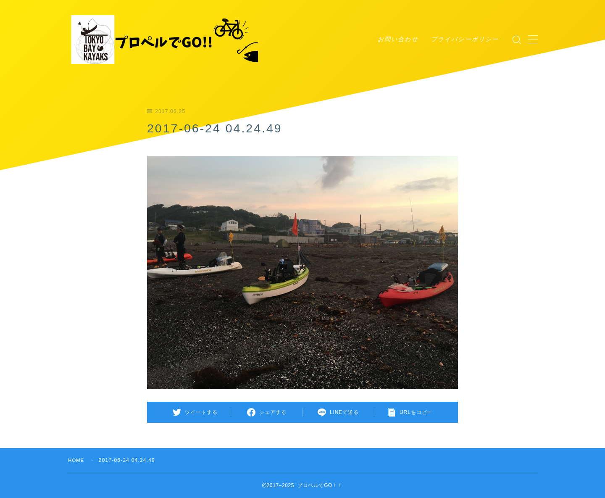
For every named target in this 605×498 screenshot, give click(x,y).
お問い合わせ (398, 39)
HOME (76, 460)
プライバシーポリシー (465, 39)
